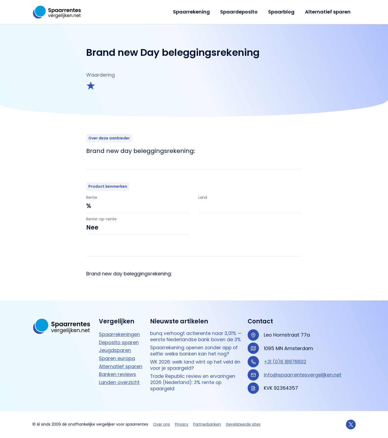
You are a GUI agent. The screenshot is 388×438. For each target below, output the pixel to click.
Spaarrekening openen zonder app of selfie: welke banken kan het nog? (195, 352)
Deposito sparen (119, 336)
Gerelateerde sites (243, 424)
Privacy (181, 424)
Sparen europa (117, 353)
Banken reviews (117, 368)
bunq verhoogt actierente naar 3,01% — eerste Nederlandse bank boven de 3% (195, 334)
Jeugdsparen (115, 344)
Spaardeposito (240, 11)
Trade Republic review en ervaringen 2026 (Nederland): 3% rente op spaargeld (194, 384)
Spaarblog (282, 11)
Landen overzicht (119, 377)
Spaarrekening (193, 11)
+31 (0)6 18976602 (285, 356)
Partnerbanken (207, 424)
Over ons (161, 424)
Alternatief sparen (328, 11)
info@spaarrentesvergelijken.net (302, 369)
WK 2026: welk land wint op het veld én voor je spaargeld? (196, 366)
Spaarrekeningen (119, 329)
